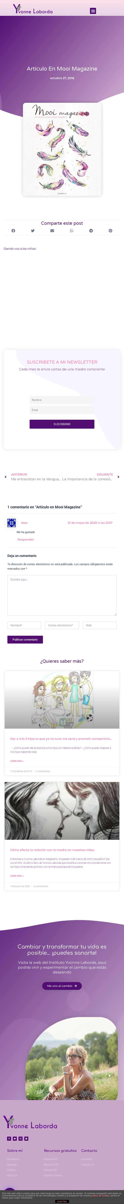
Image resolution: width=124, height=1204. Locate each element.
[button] (93, 11)
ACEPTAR (62, 1201)
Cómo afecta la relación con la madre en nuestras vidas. (52, 850)
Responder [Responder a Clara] (27, 539)
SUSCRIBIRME (62, 424)
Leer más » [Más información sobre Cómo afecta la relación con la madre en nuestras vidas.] (17, 876)
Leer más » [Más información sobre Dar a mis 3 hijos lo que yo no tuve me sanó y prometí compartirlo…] (17, 761)
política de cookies (100, 1195)
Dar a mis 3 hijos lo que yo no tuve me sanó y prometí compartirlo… (61, 739)
